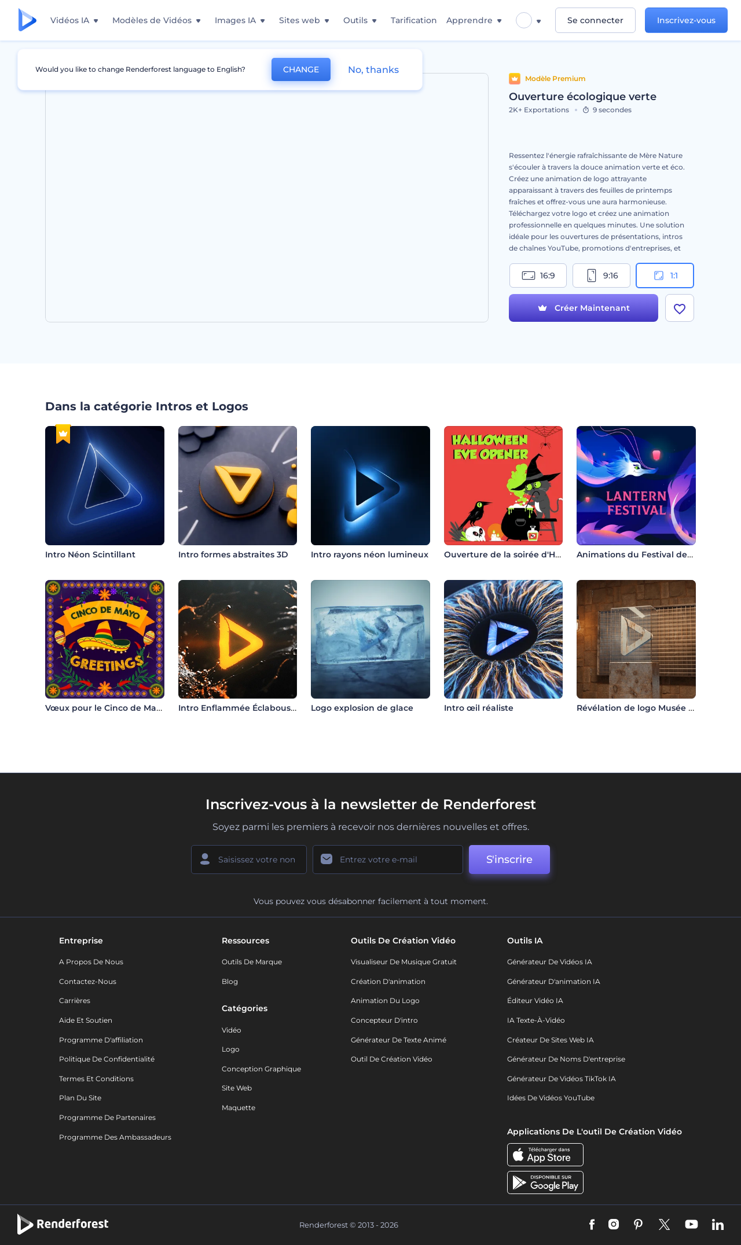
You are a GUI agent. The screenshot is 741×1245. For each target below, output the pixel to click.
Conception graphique (261, 1068)
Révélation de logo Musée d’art (642, 708)
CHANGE (301, 69)
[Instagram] (613, 1225)
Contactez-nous (87, 981)
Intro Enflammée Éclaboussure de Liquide (267, 708)
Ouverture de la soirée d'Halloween (519, 554)
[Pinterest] (638, 1225)
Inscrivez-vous (686, 20)
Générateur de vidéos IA (549, 961)
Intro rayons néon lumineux (369, 554)
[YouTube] (691, 1225)
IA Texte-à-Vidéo (536, 1020)
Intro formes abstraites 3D (233, 554)
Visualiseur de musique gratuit (404, 961)
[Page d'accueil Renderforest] (27, 20)
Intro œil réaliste (478, 708)
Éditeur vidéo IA (535, 1000)
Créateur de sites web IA (550, 1039)
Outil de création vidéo (391, 1059)
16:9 (538, 275)
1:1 (665, 275)
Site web (237, 1088)
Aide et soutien (85, 1020)
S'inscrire (509, 859)
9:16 (601, 275)
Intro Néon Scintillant (90, 554)
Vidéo (231, 1030)
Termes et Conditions (96, 1078)
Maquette (238, 1107)
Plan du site (80, 1097)
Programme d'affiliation (101, 1039)
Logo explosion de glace (362, 708)
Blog (230, 981)
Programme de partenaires (107, 1117)
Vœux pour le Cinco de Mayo (105, 708)
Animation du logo (385, 1000)
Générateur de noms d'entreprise (566, 1059)
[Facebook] (592, 1225)
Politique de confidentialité (107, 1059)
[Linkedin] (718, 1225)
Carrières (74, 1000)
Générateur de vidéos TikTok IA (561, 1078)
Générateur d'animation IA (553, 981)
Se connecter (595, 20)
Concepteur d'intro (384, 1020)
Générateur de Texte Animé (398, 1039)
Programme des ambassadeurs (115, 1137)
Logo (231, 1049)
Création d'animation (388, 981)
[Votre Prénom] (249, 859)
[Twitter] (664, 1225)
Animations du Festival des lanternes (655, 554)
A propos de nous (91, 961)
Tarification (414, 20)
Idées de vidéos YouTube (551, 1097)
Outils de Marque (252, 961)
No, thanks (373, 69)
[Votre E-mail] (388, 859)
